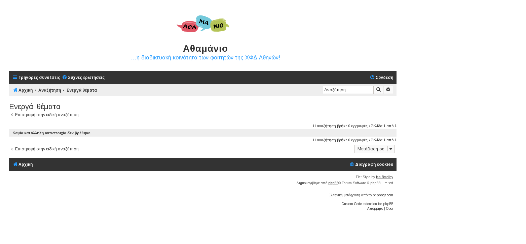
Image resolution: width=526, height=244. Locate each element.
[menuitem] (83, 77)
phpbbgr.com (383, 195)
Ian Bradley (384, 177)
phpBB (333, 183)
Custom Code (352, 204)
